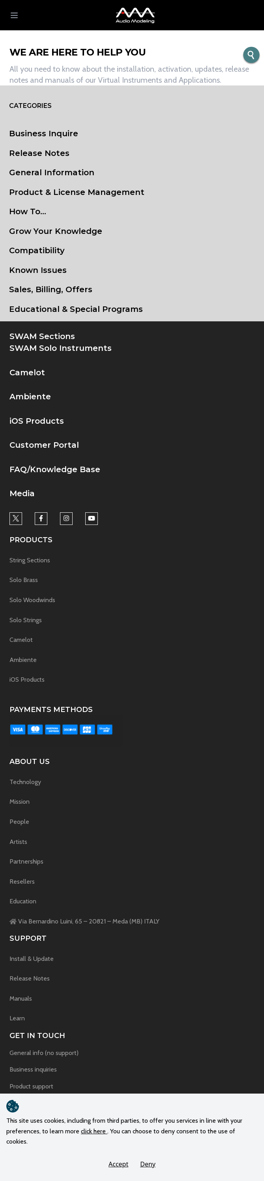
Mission (19, 801)
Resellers (22, 881)
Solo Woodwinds (32, 600)
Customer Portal (44, 445)
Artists (18, 841)
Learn (17, 1018)
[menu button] (14, 15)
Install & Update (31, 958)
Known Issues (38, 270)
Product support (31, 1086)
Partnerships (26, 861)
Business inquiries (33, 1069)
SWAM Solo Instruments (60, 348)
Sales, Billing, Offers (50, 289)
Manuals (20, 998)
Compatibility (37, 250)
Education (22, 901)
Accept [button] (118, 1164)
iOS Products (36, 421)
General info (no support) (44, 1053)
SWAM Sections (42, 336)
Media (22, 493)
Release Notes (39, 153)
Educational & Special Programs (76, 309)
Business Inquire (43, 133)
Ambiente (30, 396)
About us (29, 761)
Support (28, 938)
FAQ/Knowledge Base (54, 469)
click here (94, 1131)
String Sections (29, 560)
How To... (27, 211)
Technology (25, 782)
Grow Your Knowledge (55, 231)
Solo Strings (25, 620)
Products (30, 540)
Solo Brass (23, 580)
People (19, 821)
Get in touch (37, 1035)
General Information (51, 172)
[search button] (251, 55)
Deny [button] (147, 1164)
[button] (135, 15)
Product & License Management (76, 192)
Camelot (27, 372)
